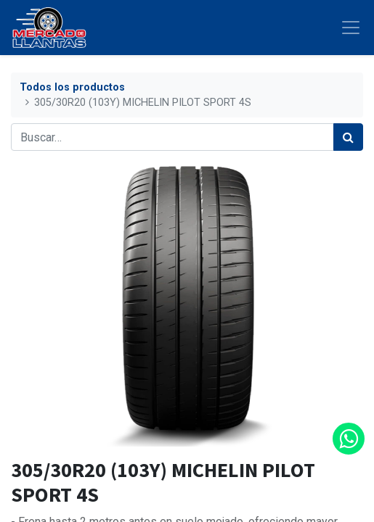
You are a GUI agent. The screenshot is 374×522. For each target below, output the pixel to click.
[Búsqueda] (348, 137)
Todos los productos (72, 87)
